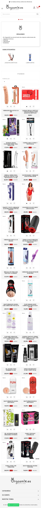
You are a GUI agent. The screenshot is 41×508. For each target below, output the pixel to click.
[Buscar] (18, 14)
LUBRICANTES (30, 62)
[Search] (37, 14)
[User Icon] (34, 7)
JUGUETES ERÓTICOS (11, 62)
